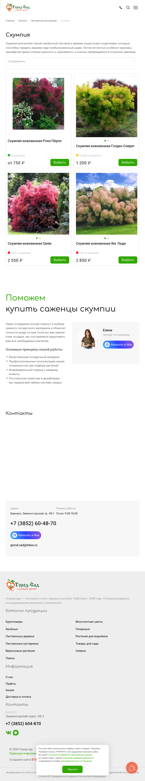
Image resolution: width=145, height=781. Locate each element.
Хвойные (12, 629)
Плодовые (83, 629)
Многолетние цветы (89, 621)
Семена (81, 651)
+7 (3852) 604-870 (23, 723)
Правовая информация (24, 753)
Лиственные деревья (20, 636)
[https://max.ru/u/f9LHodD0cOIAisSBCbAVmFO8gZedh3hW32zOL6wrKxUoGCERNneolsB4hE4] (16, 734)
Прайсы (11, 683)
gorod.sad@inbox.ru (23, 545)
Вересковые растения (20, 651)
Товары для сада (87, 643)
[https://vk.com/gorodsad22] (8, 734)
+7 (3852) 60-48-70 (33, 523)
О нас (9, 677)
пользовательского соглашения (76, 761)
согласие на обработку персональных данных (70, 755)
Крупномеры (14, 621)
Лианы (10, 658)
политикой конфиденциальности (78, 758)
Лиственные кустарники (22, 643)
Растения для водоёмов (92, 636)
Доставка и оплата (18, 696)
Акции (10, 690)
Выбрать (60, 162)
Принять (72, 769)
